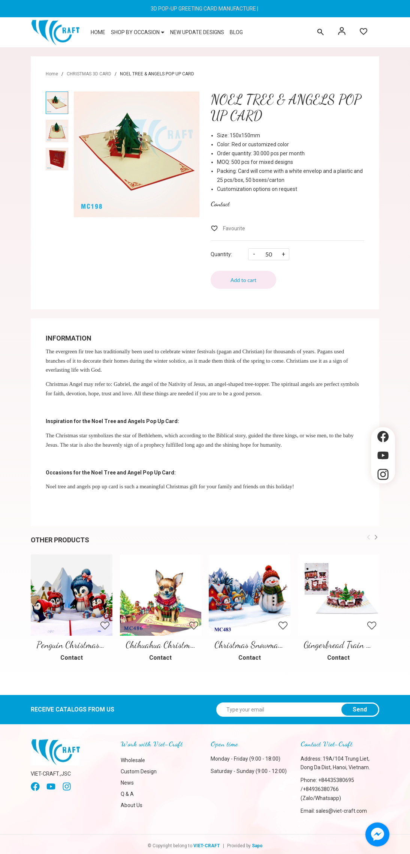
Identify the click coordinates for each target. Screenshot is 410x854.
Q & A (127, 791)
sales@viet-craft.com (341, 808)
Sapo (257, 843)
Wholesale (133, 758)
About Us (131, 803)
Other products (60, 540)
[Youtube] (50, 787)
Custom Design (139, 769)
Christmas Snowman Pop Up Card (270, 642)
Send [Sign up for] (360, 707)
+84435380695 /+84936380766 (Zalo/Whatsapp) (327, 787)
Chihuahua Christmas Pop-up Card (184, 642)
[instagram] (66, 787)
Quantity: (221, 254)
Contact (220, 204)
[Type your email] (297, 707)
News (127, 780)
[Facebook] (35, 787)
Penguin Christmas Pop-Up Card (91, 642)
